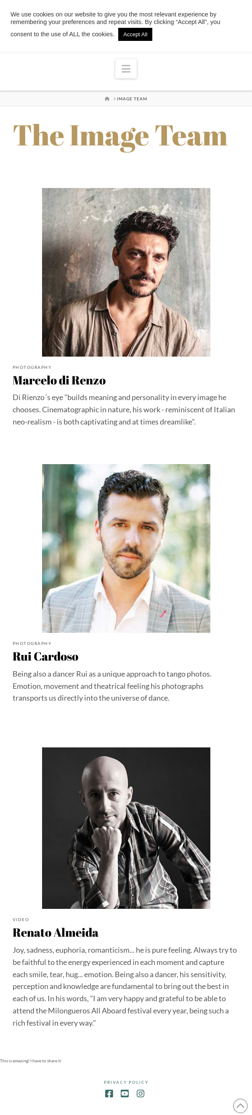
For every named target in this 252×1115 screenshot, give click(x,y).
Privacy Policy (126, 1082)
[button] (126, 68)
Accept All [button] (135, 34)
